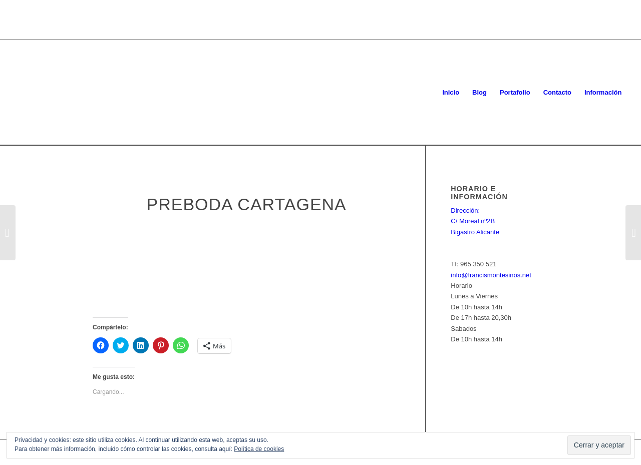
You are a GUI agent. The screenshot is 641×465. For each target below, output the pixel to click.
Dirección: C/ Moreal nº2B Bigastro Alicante (475, 221)
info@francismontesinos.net (491, 275)
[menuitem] (451, 92)
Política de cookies (259, 448)
